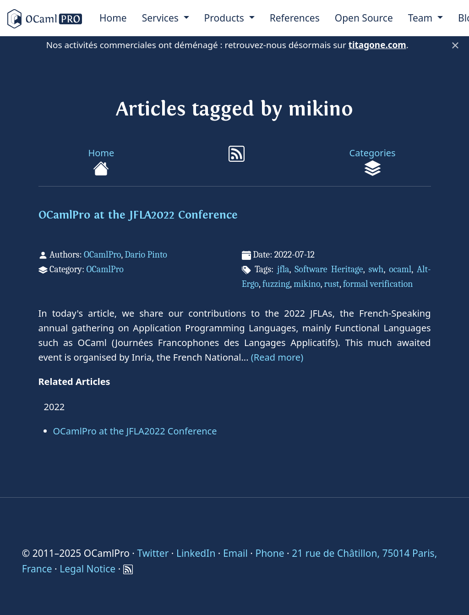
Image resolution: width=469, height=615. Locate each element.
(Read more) (277, 357)
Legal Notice (87, 568)
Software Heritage (328, 269)
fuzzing (276, 284)
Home (113, 17)
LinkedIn (195, 553)
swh (375, 269)
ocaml (400, 269)
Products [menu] (225, 17)
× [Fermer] (455, 45)
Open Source (364, 17)
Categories (372, 161)
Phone (269, 553)
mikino (307, 284)
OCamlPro (102, 254)
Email (235, 553)
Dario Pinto (146, 254)
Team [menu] (421, 17)
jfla (283, 269)
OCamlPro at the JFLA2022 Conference (138, 215)
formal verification (378, 284)
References (295, 17)
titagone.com (377, 45)
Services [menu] (161, 17)
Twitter (153, 553)
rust (331, 284)
